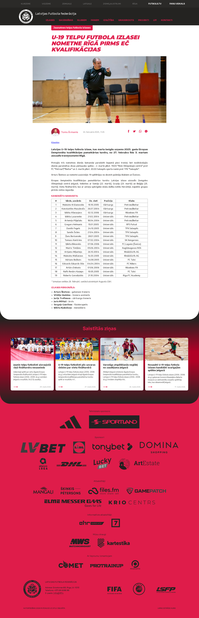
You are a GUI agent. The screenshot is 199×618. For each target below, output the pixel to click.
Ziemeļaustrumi (109, 3)
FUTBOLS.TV (154, 3)
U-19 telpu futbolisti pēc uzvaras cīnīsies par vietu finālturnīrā (76, 366)
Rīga (132, 3)
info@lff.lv (58, 593)
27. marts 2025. (77, 386)
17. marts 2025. (166, 386)
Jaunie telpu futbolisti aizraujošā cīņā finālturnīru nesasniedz (32, 366)
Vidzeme (44, 3)
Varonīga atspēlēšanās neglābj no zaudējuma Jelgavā (120, 366)
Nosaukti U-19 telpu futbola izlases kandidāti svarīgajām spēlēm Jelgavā (164, 367)
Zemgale (64, 3)
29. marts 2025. (32, 386)
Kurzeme (23, 3)
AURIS (173, 608)
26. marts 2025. (122, 386)
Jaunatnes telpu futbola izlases (72, 27)
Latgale (85, 3)
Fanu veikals (177, 3)
